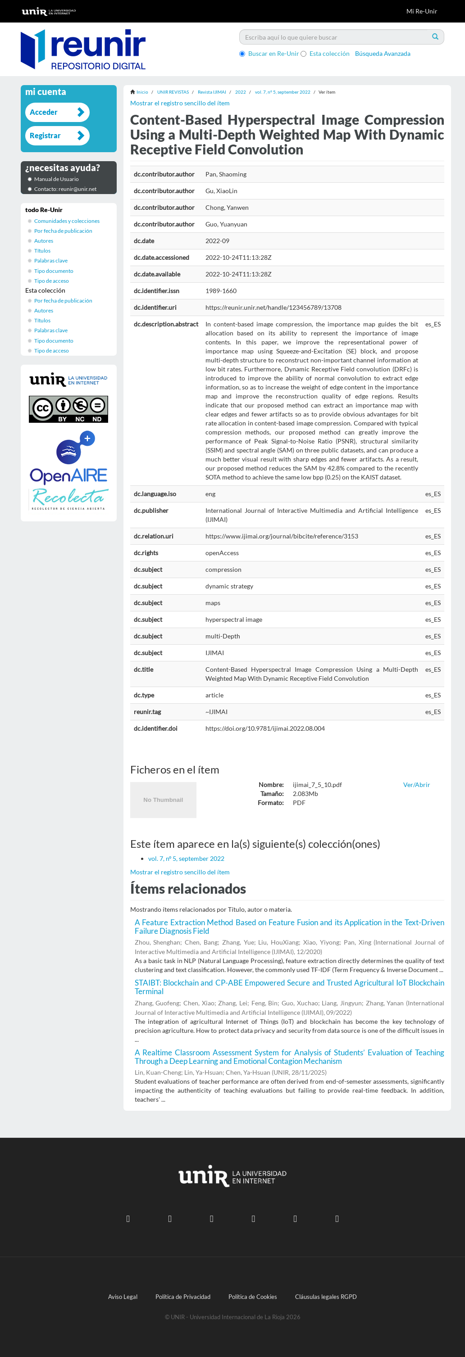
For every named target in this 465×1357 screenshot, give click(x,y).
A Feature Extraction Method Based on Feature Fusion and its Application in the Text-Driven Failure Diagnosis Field (290, 927)
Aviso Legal (122, 1297)
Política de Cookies (252, 1297)
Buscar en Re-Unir (269, 53)
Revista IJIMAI (212, 92)
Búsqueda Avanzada (382, 53)
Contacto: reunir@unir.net (65, 188)
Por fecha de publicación (63, 230)
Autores (43, 240)
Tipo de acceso (51, 280)
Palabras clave (51, 260)
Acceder (44, 112)
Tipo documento (53, 270)
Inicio (142, 92)
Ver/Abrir (416, 784)
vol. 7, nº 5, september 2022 (282, 92)
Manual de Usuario (56, 179)
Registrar (45, 135)
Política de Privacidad (182, 1297)
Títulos (42, 250)
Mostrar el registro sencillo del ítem (180, 103)
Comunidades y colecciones (67, 220)
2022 (240, 92)
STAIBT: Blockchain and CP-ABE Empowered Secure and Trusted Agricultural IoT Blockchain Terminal (290, 987)
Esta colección (325, 53)
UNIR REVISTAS (173, 92)
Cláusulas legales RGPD (326, 1297)
